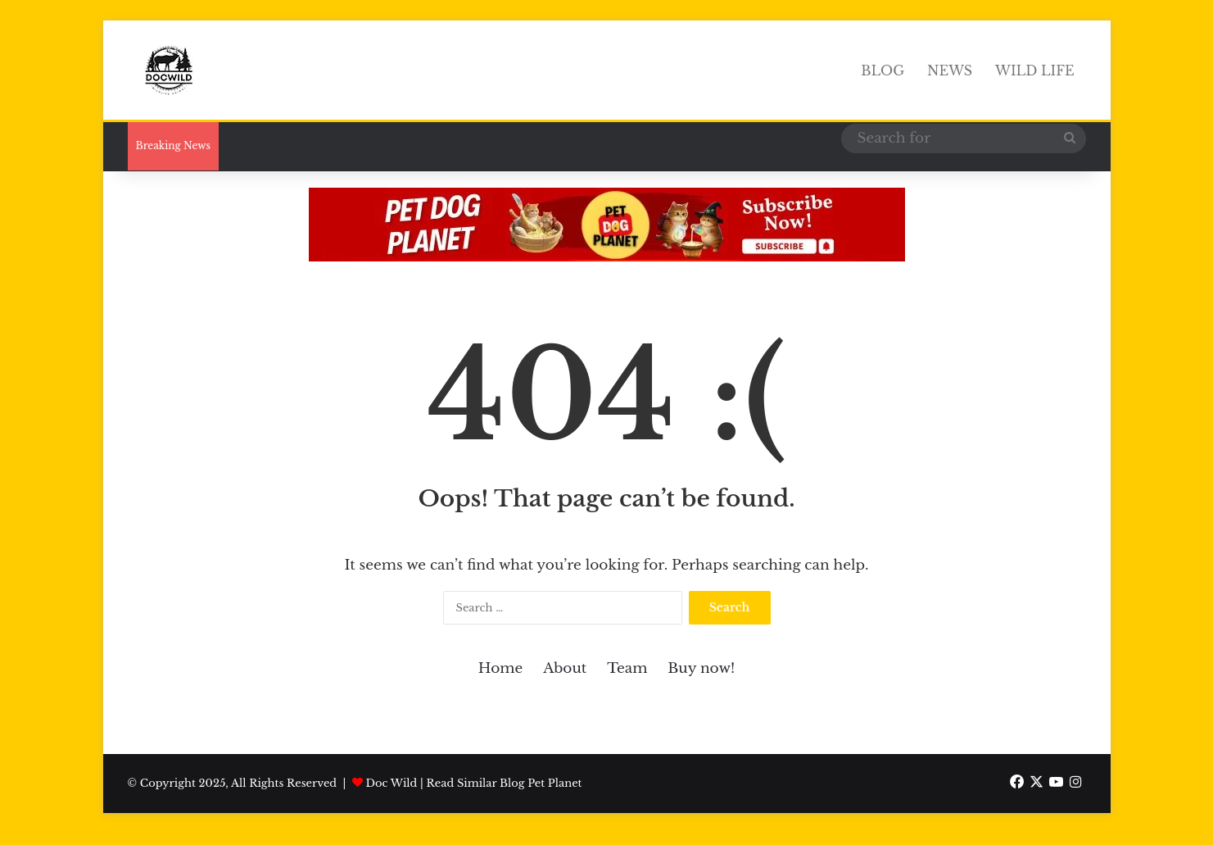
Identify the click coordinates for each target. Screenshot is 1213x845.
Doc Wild (392, 783)
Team (627, 668)
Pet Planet (554, 783)
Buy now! (701, 668)
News (949, 70)
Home (500, 668)
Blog (882, 70)
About (564, 668)
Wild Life (1034, 70)
